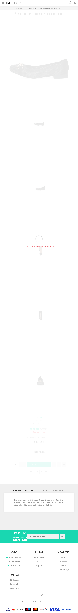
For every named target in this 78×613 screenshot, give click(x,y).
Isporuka (63, 557)
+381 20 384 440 (15, 565)
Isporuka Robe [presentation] (59, 491)
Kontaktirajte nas (39, 557)
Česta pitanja (14, 584)
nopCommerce (42, 605)
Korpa (71, 2)
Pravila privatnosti (14, 588)
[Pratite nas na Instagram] (42, 594)
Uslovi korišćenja (63, 569)
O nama (39, 561)
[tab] (23, 491)
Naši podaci (38, 565)
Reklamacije (63, 561)
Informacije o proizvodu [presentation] (23, 491)
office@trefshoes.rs (15, 557)
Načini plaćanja (14, 580)
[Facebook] (36, 594)
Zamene (63, 565)
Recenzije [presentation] (44, 491)
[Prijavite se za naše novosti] (43, 536)
